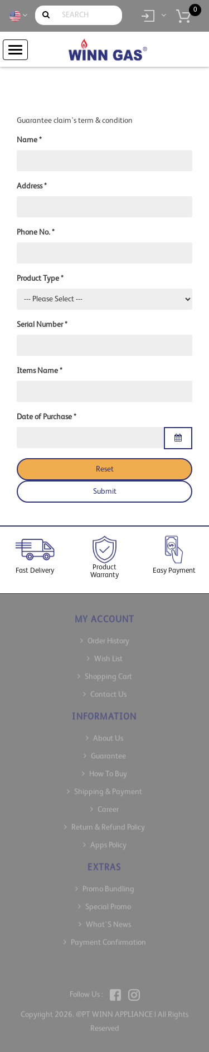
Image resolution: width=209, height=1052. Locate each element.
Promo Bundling (108, 885)
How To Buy (108, 769)
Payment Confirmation (108, 938)
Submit (104, 491)
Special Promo (108, 902)
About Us (108, 734)
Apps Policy (108, 841)
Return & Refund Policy (108, 823)
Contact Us (108, 690)
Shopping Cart (108, 672)
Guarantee (108, 752)
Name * (29, 140)
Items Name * (39, 371)
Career (108, 805)
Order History (108, 637)
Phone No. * (36, 232)
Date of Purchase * (46, 417)
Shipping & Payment (108, 787)
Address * (32, 186)
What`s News (108, 920)
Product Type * (40, 278)
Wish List (108, 654)
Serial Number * (42, 325)
